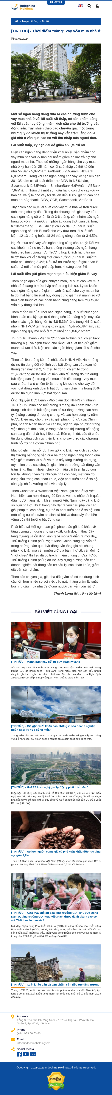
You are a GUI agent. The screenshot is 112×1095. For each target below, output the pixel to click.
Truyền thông (30, 21)
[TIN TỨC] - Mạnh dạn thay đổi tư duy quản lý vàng (45, 661)
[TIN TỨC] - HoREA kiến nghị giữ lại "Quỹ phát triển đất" (49, 787)
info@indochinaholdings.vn (33, 1043)
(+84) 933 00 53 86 (29, 1033)
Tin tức (46, 21)
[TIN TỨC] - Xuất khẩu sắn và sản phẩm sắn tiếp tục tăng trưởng (55, 984)
